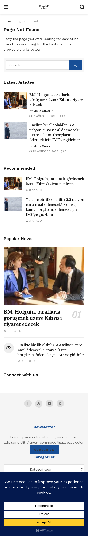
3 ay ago (34, 190)
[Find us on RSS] (60, 403)
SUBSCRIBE (44, 449)
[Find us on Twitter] (38, 404)
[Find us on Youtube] (49, 403)
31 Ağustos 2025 (43, 116)
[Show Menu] (6, 7)
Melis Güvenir (43, 110)
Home (8, 21)
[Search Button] (82, 7)
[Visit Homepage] (44, 7)
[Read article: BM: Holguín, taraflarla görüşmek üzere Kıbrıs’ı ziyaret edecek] (15, 100)
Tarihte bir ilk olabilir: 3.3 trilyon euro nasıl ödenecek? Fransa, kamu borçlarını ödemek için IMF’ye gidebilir (51, 350)
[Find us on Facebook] (28, 403)
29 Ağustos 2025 (43, 151)
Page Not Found (27, 21)
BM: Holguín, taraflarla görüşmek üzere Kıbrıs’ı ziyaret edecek (56, 99)
